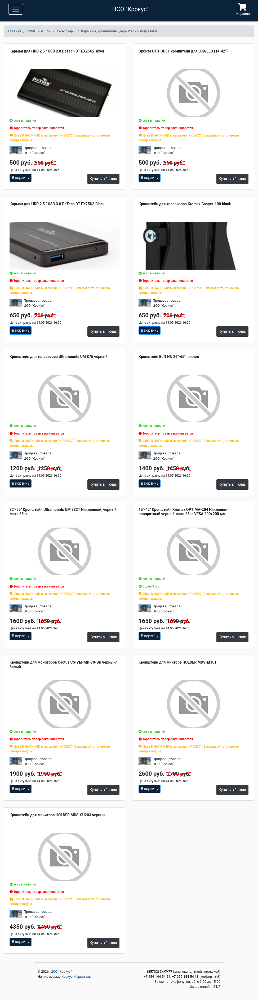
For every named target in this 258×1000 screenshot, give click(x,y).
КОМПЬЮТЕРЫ (39, 31)
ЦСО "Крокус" (61, 971)
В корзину (20, 178)
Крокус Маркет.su (75, 977)
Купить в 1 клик (103, 179)
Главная (14, 31)
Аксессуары (65, 31)
